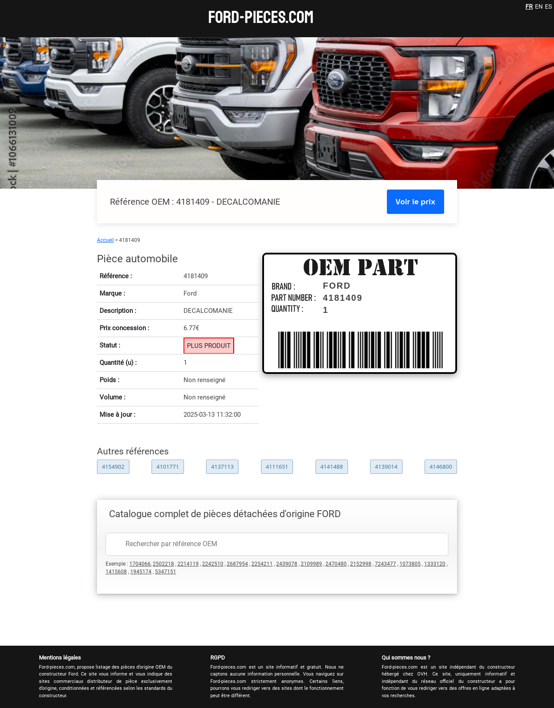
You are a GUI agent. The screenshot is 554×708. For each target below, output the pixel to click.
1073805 (410, 564)
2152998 (360, 564)
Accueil (105, 240)
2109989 (311, 564)
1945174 (140, 572)
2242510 (212, 564)
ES (548, 6)
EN (539, 6)
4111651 (277, 466)
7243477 (385, 564)
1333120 (434, 564)
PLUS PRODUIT (209, 346)
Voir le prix (415, 201)
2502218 (163, 564)
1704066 (140, 564)
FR (529, 6)
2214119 (188, 564)
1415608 (116, 572)
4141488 (331, 466)
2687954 (237, 564)
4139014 (386, 466)
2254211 (262, 564)
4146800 (441, 466)
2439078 (286, 564)
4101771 (168, 466)
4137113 (222, 466)
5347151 (165, 572)
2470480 (336, 564)
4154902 (113, 466)
